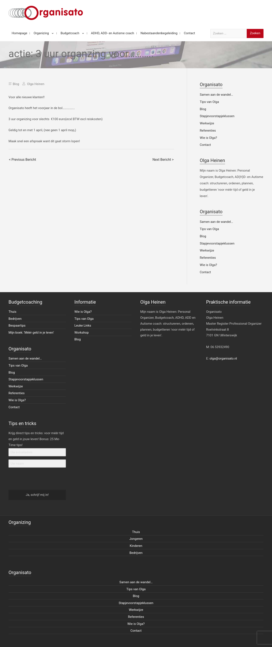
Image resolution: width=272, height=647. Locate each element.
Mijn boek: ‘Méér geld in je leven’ (31, 332)
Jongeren (136, 539)
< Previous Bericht (22, 160)
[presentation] (34, 479)
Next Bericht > (163, 160)
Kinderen (136, 546)
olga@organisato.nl (223, 358)
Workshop (81, 332)
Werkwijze (207, 123)
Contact (205, 145)
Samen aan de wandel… (216, 95)
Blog (16, 84)
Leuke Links (82, 325)
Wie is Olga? (208, 138)
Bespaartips (17, 325)
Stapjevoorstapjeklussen (217, 116)
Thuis (12, 312)
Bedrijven (15, 319)
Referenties (208, 130)
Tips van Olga (209, 102)
